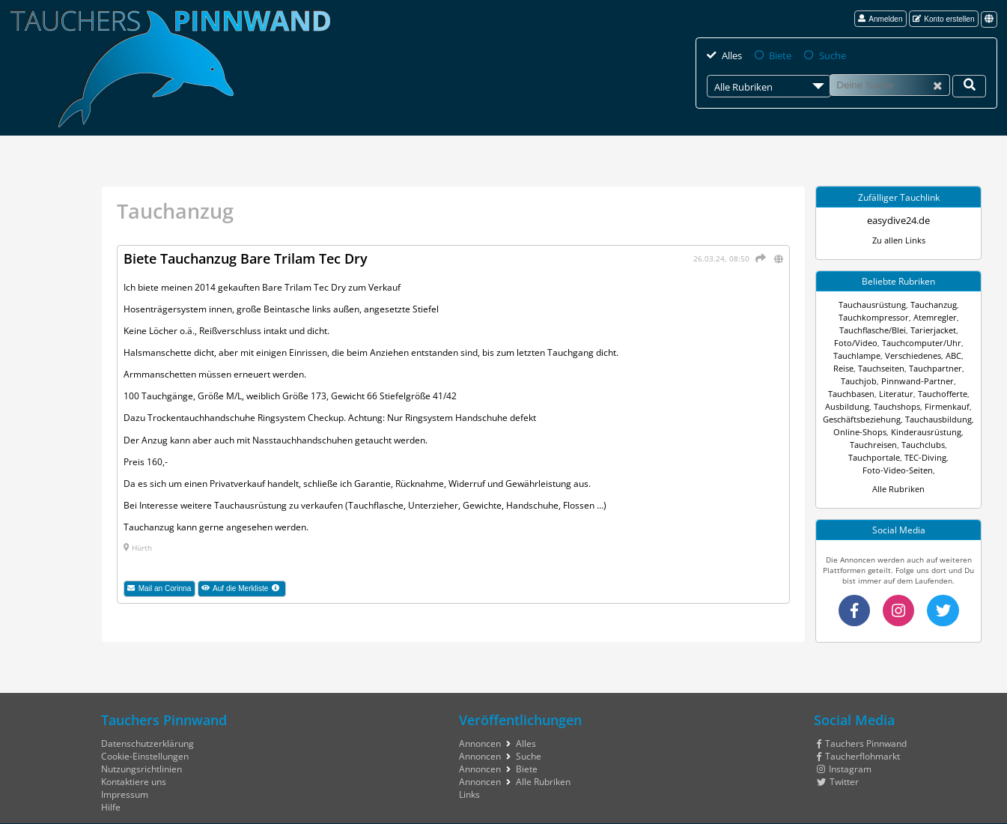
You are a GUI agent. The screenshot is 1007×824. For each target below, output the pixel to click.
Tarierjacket (931, 329)
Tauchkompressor (875, 317)
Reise (959, 355)
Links (469, 779)
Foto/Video (859, 342)
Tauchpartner (903, 368)
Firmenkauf (859, 406)
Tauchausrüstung (873, 304)
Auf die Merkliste (244, 589)
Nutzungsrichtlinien (141, 754)
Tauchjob (948, 368)
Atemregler (932, 317)
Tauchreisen (931, 431)
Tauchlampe (848, 355)
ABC (938, 355)
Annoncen (480, 728)
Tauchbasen (914, 380)
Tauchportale (899, 444)
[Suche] (890, 84)
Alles (731, 55)
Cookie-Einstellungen (145, 741)
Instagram (844, 754)
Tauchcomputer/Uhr (919, 342)
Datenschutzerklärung (147, 728)
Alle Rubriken (898, 475)
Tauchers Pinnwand (861, 728)
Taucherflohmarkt (858, 741)
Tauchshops (944, 393)
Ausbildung (899, 393)
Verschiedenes (900, 355)
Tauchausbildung (872, 418)
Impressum (124, 779)
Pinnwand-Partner (856, 380)
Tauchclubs (850, 444)
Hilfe (111, 792)
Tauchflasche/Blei (873, 329)
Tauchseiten (852, 368)
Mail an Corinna (159, 588)
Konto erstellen (943, 19)
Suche (828, 55)
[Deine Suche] (969, 85)
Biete (778, 55)
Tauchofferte (852, 393)
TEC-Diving (946, 444)
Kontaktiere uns (133, 766)
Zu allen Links (898, 239)
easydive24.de (898, 219)
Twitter (837, 766)
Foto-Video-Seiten (897, 457)
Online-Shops (930, 418)
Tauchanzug (930, 304)
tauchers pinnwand (880, 816)
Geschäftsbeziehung (919, 406)
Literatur (956, 380)
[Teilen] (759, 257)
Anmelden (880, 19)
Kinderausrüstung (873, 431)
